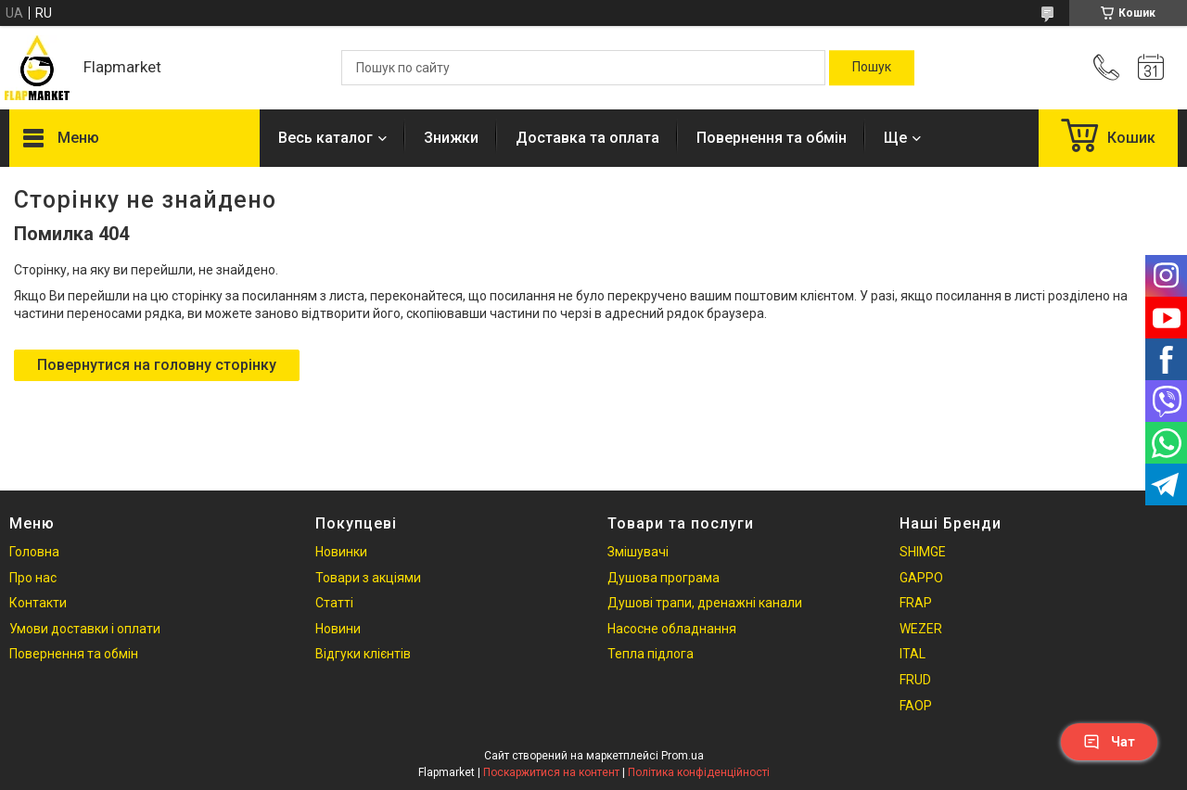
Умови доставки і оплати (84, 628)
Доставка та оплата (587, 138)
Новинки (341, 551)
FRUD (915, 679)
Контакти (38, 602)
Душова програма (663, 577)
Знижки (451, 138)
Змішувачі (638, 551)
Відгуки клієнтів (363, 653)
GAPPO (921, 577)
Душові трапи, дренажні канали (704, 602)
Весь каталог (325, 138)
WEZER (921, 628)
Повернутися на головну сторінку (156, 365)
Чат (1109, 741)
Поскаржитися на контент (551, 772)
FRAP (916, 602)
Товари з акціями (368, 577)
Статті (334, 602)
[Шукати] (871, 67)
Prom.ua (682, 755)
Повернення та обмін (771, 138)
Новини (338, 628)
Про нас (33, 577)
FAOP (916, 705)
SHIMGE (923, 551)
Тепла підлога (650, 653)
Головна (34, 551)
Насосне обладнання (671, 628)
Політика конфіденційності (699, 772)
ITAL (912, 653)
